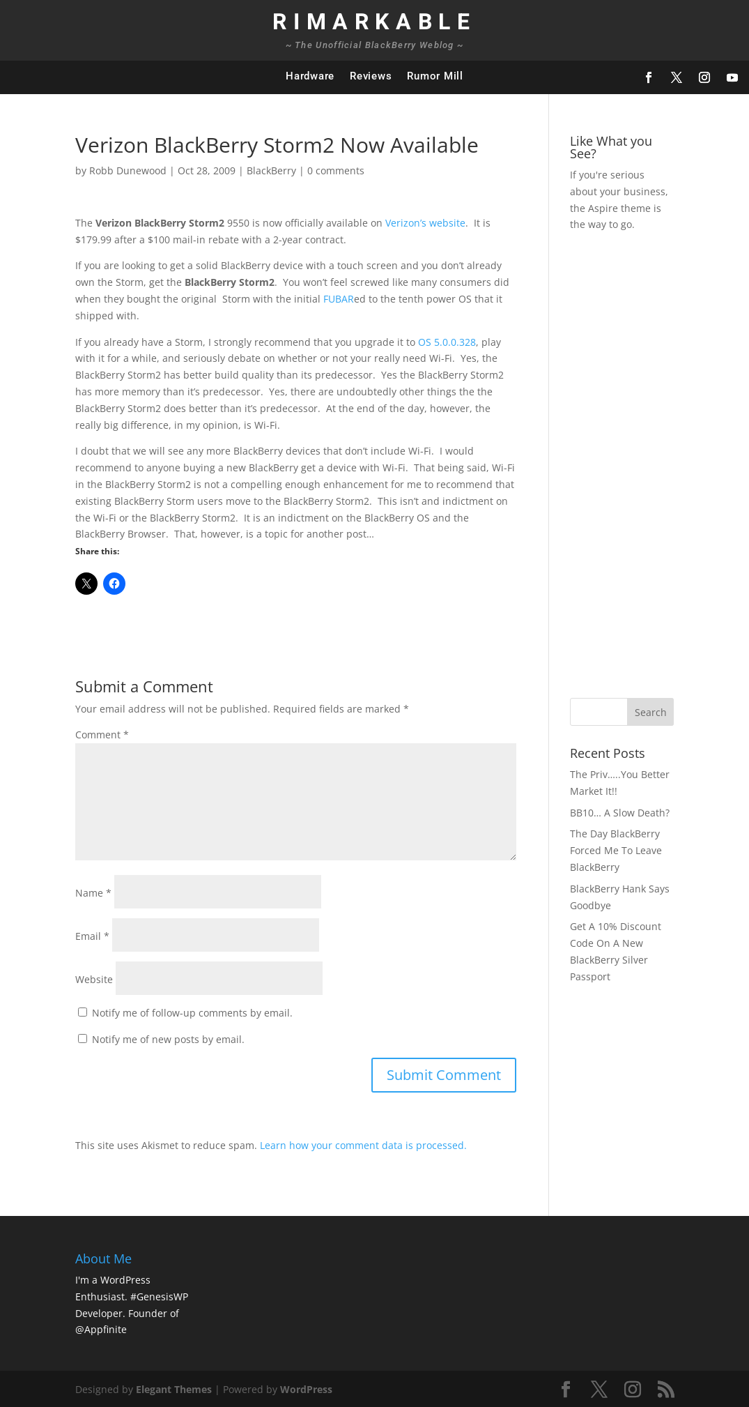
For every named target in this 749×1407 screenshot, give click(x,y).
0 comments (335, 170)
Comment (102, 734)
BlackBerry (271, 170)
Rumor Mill (435, 76)
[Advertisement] (657, 463)
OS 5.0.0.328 (447, 342)
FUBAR (338, 298)
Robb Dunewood (128, 170)
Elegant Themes (174, 1389)
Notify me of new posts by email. (168, 1039)
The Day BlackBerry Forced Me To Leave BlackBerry (616, 850)
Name (93, 892)
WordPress (306, 1389)
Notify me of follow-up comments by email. (192, 1012)
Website (94, 979)
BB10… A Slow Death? (620, 812)
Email (92, 936)
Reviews (371, 76)
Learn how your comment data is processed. (363, 1145)
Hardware (310, 76)
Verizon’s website (425, 222)
